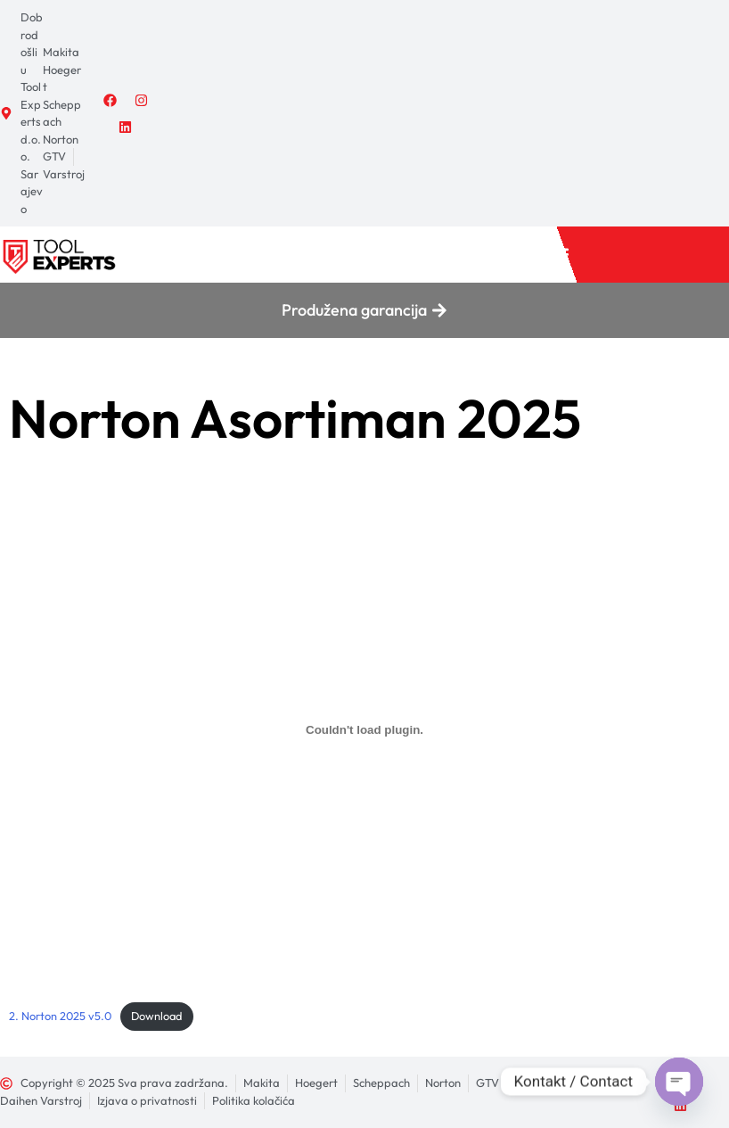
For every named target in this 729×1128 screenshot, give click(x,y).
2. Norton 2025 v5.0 (60, 1016)
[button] (559, 254)
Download (156, 1016)
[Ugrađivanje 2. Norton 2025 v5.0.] (364, 730)
